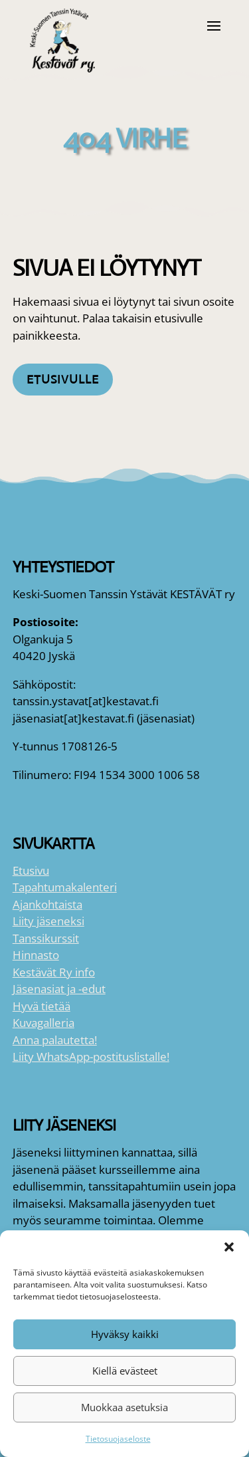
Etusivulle (63, 379)
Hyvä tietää (41, 1006)
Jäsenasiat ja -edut (59, 988)
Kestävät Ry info (54, 972)
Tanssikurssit (46, 938)
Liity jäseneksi (48, 921)
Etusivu (31, 870)
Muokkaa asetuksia (124, 1407)
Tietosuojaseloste (118, 1438)
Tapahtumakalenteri (65, 887)
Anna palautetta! (55, 1040)
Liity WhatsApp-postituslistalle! (91, 1056)
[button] (229, 1247)
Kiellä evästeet (124, 1370)
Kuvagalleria (43, 1022)
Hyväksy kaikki (125, 1334)
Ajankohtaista (47, 904)
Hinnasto (36, 954)
